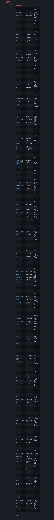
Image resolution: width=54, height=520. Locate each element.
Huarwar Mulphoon (18, 182)
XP (34, 515)
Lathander (17, 250)
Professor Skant (18, 361)
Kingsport (17, 234)
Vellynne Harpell (18, 484)
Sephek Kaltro (17, 396)
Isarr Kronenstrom (18, 191)
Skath (16, 402)
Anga (16, 21)
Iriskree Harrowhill (18, 188)
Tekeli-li (17, 439)
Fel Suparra (17, 143)
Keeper (17, 228)
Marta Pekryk (17, 274)
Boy (16, 63)
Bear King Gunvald (18, 60)
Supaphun (17, 420)
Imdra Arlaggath (18, 185)
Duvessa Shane (18, 116)
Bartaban (17, 57)
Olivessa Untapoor (18, 327)
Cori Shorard (17, 84)
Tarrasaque (17, 436)
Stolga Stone (17, 414)
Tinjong (17, 450)
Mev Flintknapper (18, 283)
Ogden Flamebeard (18, 318)
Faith (16, 138)
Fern (16, 146)
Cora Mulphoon (18, 81)
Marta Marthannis (18, 271)
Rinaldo (17, 380)
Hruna (16, 179)
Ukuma (17, 461)
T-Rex (16, 423)
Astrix (16, 40)
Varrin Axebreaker (18, 480)
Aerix (16, 9)
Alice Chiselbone (18, 15)
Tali (16, 426)
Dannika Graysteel (18, 98)
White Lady (17, 497)
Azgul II (17, 54)
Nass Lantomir (18, 305)
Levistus (17, 256)
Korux (16, 240)
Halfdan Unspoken (18, 161)
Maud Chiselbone (18, 277)
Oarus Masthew (18, 315)
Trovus (17, 458)
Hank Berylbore (18, 165)
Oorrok (17, 336)
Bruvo (16, 66)
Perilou (17, 352)
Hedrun (17, 168)
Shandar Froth (17, 399)
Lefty (16, 253)
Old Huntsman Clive (18, 324)
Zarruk (16, 509)
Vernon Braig (17, 487)
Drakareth (17, 107)
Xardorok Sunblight (18, 500)
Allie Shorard (17, 18)
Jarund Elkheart (18, 209)
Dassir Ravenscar (18, 101)
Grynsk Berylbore (18, 157)
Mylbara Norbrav (18, 299)
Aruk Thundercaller (18, 31)
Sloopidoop (17, 404)
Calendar (19, 515)
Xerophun (17, 503)
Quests (33, 515)
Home (16, 515)
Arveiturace (17, 34)
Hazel (16, 166)
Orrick (16, 339)
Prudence (17, 364)
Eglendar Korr (17, 125)
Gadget (17, 149)
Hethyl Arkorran (18, 171)
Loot (30, 515)
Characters (23, 515)
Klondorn (17, 237)
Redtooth (17, 377)
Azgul (16, 53)
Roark (16, 383)
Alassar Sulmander (18, 12)
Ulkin (16, 464)
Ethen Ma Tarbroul (18, 135)
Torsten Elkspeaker (18, 456)
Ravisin (17, 374)
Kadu (16, 215)
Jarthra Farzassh (18, 206)
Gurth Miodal (17, 160)
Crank (16, 87)
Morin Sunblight (18, 296)
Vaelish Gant (17, 477)
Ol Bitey (17, 321)
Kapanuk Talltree (18, 218)
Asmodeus (17, 37)
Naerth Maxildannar (18, 302)
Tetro (16, 442)
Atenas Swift (17, 43)
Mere (16, 279)
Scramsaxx (17, 386)
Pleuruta (17, 355)
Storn (16, 417)
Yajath (16, 506)
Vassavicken (17, 483)
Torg (16, 453)
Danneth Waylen (18, 95)
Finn (16, 148)
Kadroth (17, 212)
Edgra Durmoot (18, 122)
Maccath (17, 259)
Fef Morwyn (17, 140)
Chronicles (27, 515)
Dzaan (16, 119)
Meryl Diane (17, 282)
